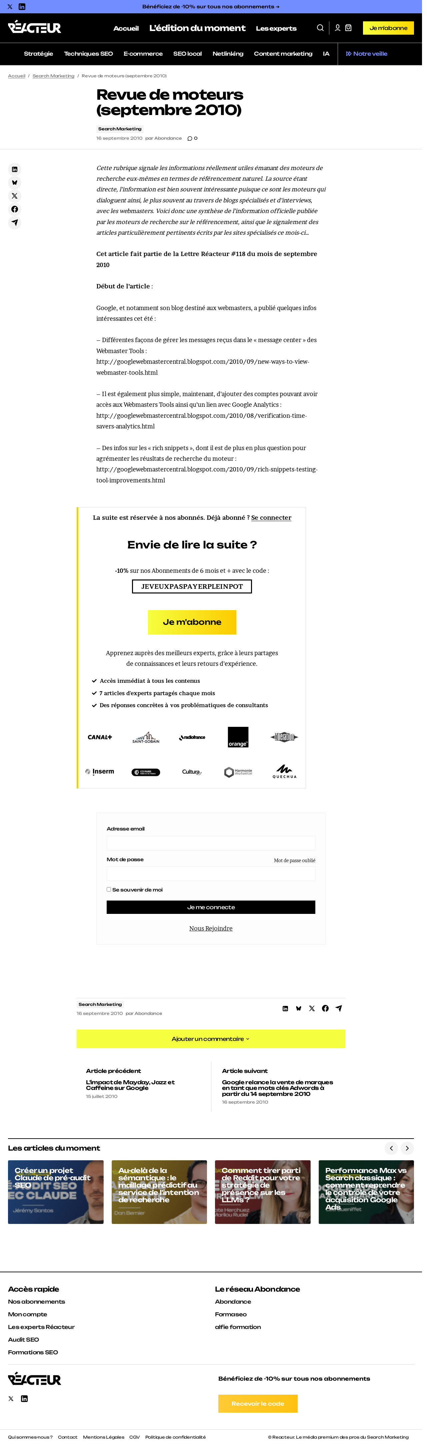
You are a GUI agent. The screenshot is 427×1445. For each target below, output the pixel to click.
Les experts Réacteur (41, 1327)
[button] (320, 28)
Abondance (233, 1301)
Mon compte (27, 1314)
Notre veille (370, 53)
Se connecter (271, 517)
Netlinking (228, 53)
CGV (134, 1437)
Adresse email (126, 829)
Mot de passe (125, 859)
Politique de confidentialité (175, 1437)
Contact (68, 1437)
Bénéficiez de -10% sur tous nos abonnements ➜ (211, 6)
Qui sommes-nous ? (30, 1437)
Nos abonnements (36, 1301)
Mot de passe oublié (294, 860)
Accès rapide (33, 1289)
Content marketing (283, 53)
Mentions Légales (103, 1437)
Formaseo (231, 1314)
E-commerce (143, 53)
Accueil (16, 75)
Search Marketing (53, 75)
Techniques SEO (88, 53)
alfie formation (238, 1327)
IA (326, 53)
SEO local (187, 53)
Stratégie (38, 53)
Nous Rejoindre (211, 928)
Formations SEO (33, 1352)
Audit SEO (23, 1339)
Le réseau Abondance (257, 1289)
